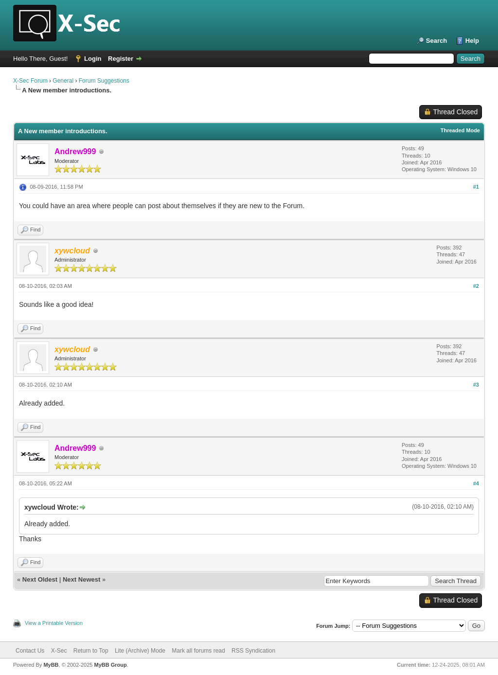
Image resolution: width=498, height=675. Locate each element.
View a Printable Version (54, 623)
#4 (476, 483)
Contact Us (30, 650)
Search (436, 40)
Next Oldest (39, 579)
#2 (476, 286)
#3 (476, 385)
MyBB (50, 665)
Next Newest (81, 579)
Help (472, 40)
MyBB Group (110, 665)
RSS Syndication (253, 650)
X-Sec (59, 650)
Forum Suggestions (104, 80)
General (63, 80)
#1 (476, 187)
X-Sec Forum (30, 80)
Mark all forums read (198, 650)
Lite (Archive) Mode (140, 650)
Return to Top (90, 650)
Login (92, 58)
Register (120, 58)
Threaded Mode (460, 130)
